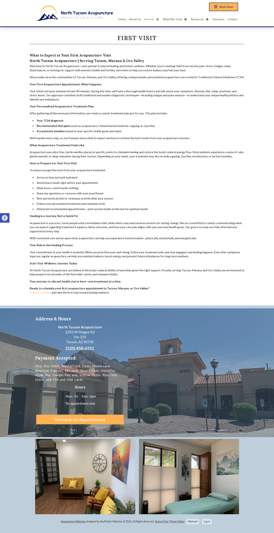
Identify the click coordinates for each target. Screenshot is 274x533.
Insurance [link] (218, 19)
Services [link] (149, 19)
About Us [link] (135, 19)
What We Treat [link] (172, 19)
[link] (4, 218)
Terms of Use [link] (161, 521)
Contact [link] (232, 19)
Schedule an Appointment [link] (80, 419)
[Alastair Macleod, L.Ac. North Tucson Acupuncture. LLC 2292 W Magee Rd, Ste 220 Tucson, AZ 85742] (184, 372)
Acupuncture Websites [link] (73, 521)
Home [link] (122, 19)
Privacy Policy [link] (176, 521)
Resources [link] (197, 19)
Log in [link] (207, 521)
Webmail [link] (192, 521)
